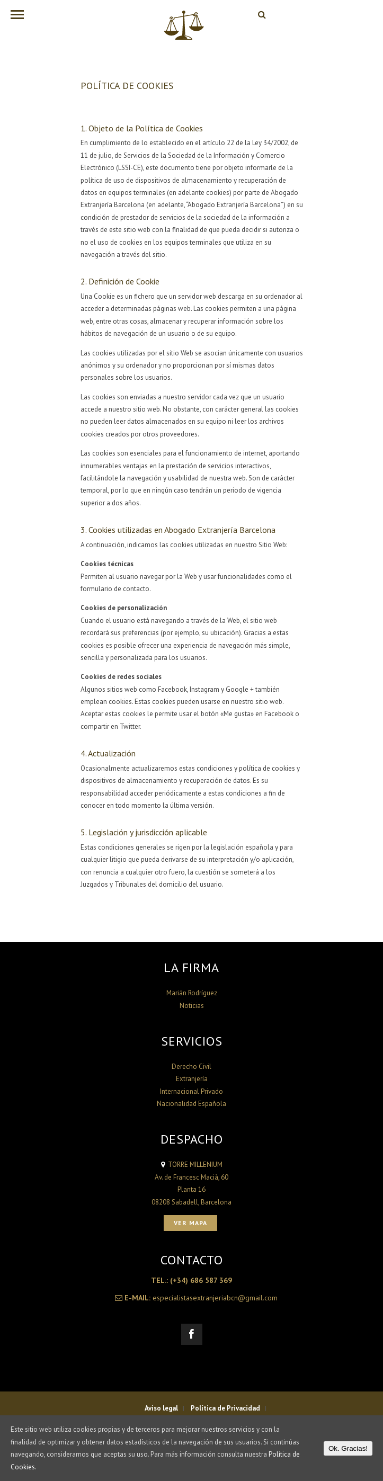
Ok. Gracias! (348, 1448)
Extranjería (192, 1078)
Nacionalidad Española (191, 1103)
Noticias (192, 1005)
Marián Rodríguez (191, 992)
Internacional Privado (191, 1091)
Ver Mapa (190, 1223)
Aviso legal (161, 1408)
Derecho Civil (191, 1066)
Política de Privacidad (225, 1408)
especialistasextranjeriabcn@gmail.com (215, 1297)
